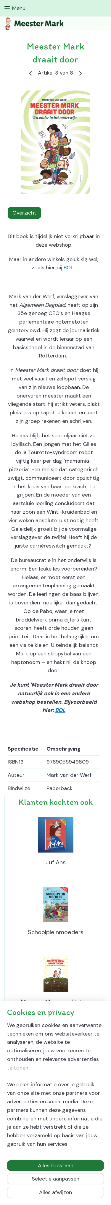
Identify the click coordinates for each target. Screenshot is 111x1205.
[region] (55, 1087)
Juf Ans (56, 862)
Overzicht (24, 212)
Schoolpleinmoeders (55, 932)
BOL (69, 267)
